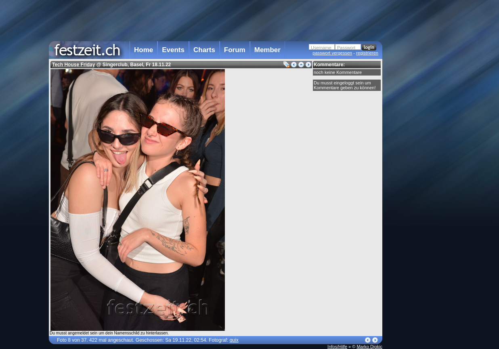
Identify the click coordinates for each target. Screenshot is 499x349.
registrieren (367, 52)
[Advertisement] (418, 163)
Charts (204, 50)
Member (267, 50)
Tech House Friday (73, 64)
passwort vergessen (332, 52)
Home (143, 50)
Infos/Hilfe (337, 346)
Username (321, 47)
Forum (234, 50)
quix (234, 340)
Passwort (346, 47)
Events (173, 50)
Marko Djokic (369, 346)
